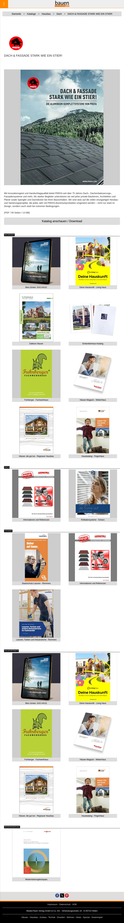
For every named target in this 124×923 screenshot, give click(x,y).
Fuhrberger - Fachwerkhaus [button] (36, 400)
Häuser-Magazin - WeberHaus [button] (93, 400)
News (78, 917)
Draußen (61, 917)
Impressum (52, 904)
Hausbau (34, 917)
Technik (51, 917)
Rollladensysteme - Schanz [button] (92, 520)
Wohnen (70, 917)
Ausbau (43, 917)
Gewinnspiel (97, 917)
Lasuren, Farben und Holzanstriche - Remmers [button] (36, 640)
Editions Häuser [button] (36, 344)
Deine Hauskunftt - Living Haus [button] (92, 287)
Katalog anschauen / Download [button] (62, 221)
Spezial (86, 917)
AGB (74, 904)
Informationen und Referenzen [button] (36, 520)
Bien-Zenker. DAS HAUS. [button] (36, 287)
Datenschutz (65, 904)
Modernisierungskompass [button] (36, 879)
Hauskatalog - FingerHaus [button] (93, 456)
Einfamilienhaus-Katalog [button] (92, 344)
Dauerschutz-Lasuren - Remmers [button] (36, 583)
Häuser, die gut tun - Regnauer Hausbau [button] (36, 456)
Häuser (24, 917)
